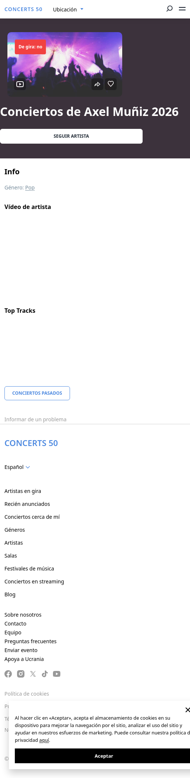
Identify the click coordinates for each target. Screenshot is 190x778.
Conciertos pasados (37, 393)
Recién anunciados (27, 503)
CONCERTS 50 (23, 9)
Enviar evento (20, 650)
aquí (44, 740)
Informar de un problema (35, 419)
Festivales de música (29, 568)
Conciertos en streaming (34, 581)
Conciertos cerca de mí (32, 516)
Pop (30, 187)
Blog (10, 594)
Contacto (15, 623)
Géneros (14, 529)
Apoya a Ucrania (24, 658)
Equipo (12, 632)
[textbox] (18, 467)
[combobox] (68, 9)
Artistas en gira (22, 490)
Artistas (13, 542)
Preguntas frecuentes (30, 641)
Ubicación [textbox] (65, 9)
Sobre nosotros (22, 614)
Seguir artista (71, 136)
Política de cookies (26, 693)
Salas (10, 555)
